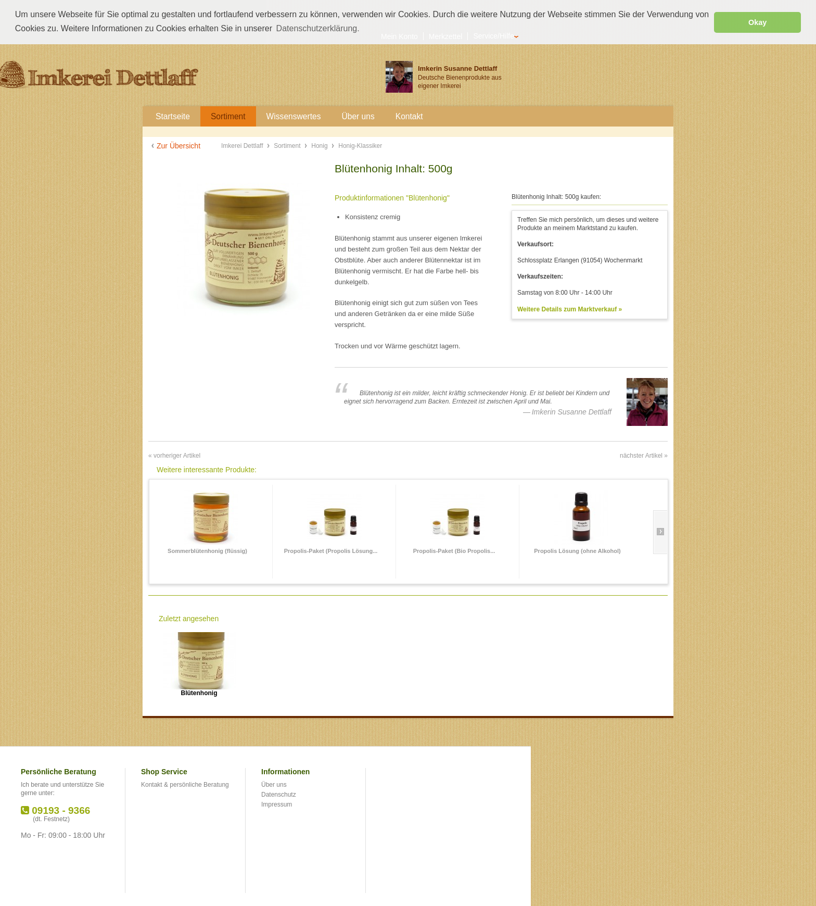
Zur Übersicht (178, 145)
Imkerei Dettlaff (243, 145)
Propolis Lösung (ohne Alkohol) (577, 550)
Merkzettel (446, 36)
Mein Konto (399, 36)
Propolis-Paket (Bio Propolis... (454, 550)
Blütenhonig (199, 692)
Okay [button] (757, 22)
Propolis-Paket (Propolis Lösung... (331, 550)
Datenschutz (278, 793)
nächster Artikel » (644, 454)
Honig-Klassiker (360, 145)
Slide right (660, 531)
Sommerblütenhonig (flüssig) (207, 550)
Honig (320, 145)
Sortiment (288, 145)
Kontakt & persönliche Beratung (185, 784)
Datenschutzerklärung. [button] (318, 28)
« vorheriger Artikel (174, 454)
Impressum (276, 803)
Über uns (274, 784)
